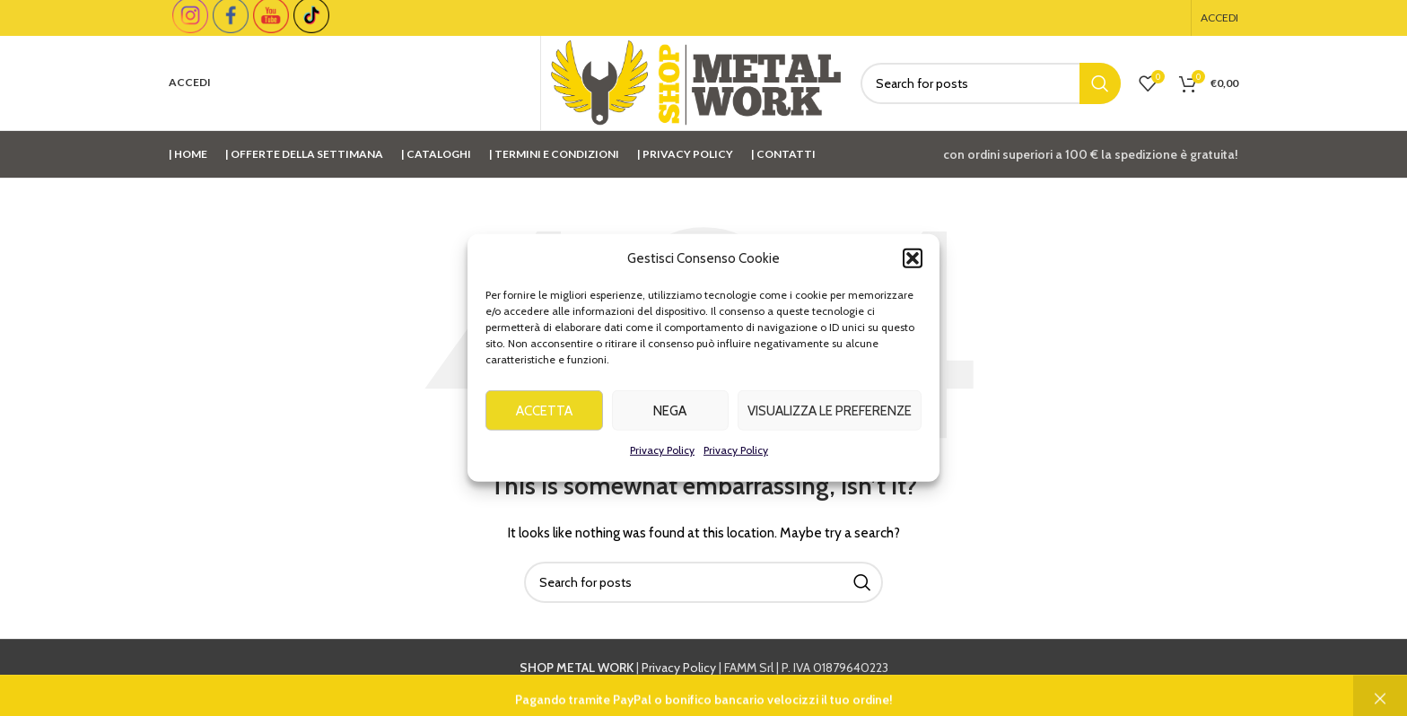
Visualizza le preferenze (829, 414)
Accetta (544, 414)
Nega (669, 414)
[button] (913, 262)
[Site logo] (696, 82)
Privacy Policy (662, 453)
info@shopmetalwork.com (992, 688)
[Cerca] (991, 83)
